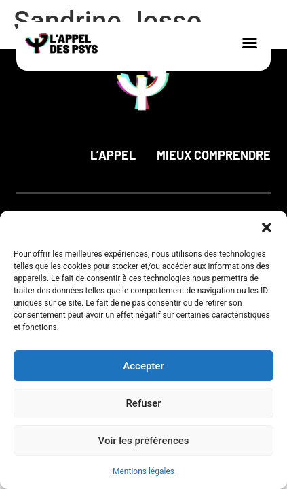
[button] (266, 227)
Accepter (143, 366)
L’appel (113, 154)
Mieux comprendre (214, 154)
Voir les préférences (143, 441)
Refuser (143, 403)
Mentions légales (143, 471)
